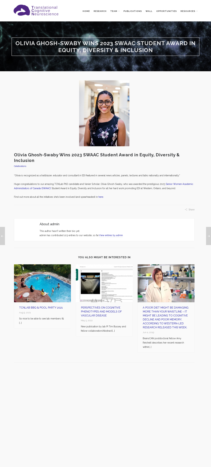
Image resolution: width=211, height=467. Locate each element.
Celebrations (20, 166)
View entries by (111, 235)
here (100, 197)
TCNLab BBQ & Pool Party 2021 (41, 307)
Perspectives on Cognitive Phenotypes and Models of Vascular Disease (101, 311)
